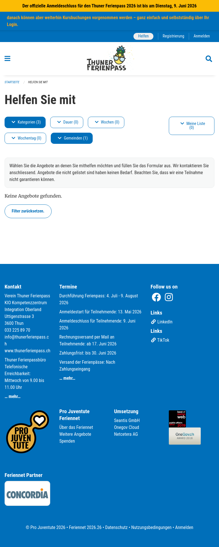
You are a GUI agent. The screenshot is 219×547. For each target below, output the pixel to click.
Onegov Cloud (126, 427)
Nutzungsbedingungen (151, 527)
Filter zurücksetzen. (28, 211)
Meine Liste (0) (193, 125)
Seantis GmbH (127, 420)
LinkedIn (162, 322)
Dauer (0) (67, 122)
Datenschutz (116, 527)
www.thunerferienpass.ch (27, 350)
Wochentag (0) (26, 138)
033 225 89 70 (17, 330)
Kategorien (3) (26, 122)
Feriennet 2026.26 (85, 527)
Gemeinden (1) (73, 138)
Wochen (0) (107, 122)
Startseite (12, 82)
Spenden (67, 441)
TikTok (160, 340)
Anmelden (202, 36)
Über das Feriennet (76, 427)
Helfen (143, 36)
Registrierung (173, 36)
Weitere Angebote (75, 434)
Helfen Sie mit (38, 82)
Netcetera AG (126, 434)
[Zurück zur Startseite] (110, 58)
